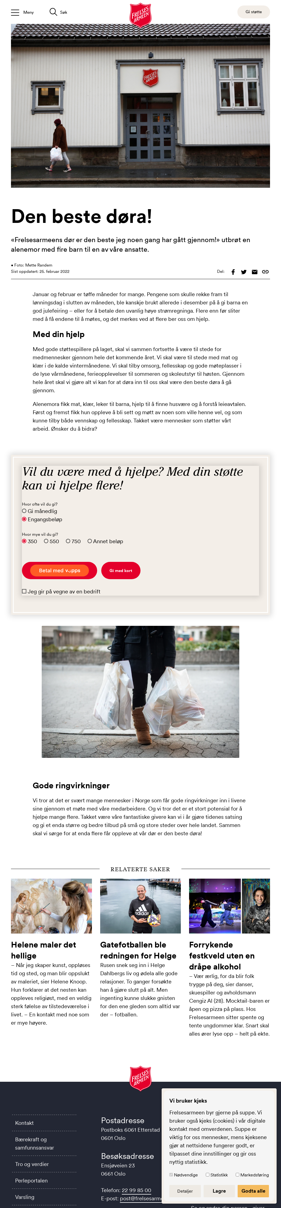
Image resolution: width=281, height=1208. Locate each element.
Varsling (24, 1197)
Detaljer (187, 1191)
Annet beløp (108, 541)
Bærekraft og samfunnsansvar (34, 1143)
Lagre (220, 1191)
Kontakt (24, 1122)
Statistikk (220, 1175)
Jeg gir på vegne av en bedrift (64, 591)
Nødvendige (188, 1175)
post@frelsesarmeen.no (148, 1198)
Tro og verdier (32, 1164)
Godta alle (254, 1191)
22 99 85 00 (136, 1190)
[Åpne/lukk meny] (22, 11)
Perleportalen (31, 1180)
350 (32, 541)
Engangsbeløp (45, 519)
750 (76, 541)
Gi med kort (120, 570)
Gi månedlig (42, 511)
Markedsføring (254, 1175)
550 (54, 541)
